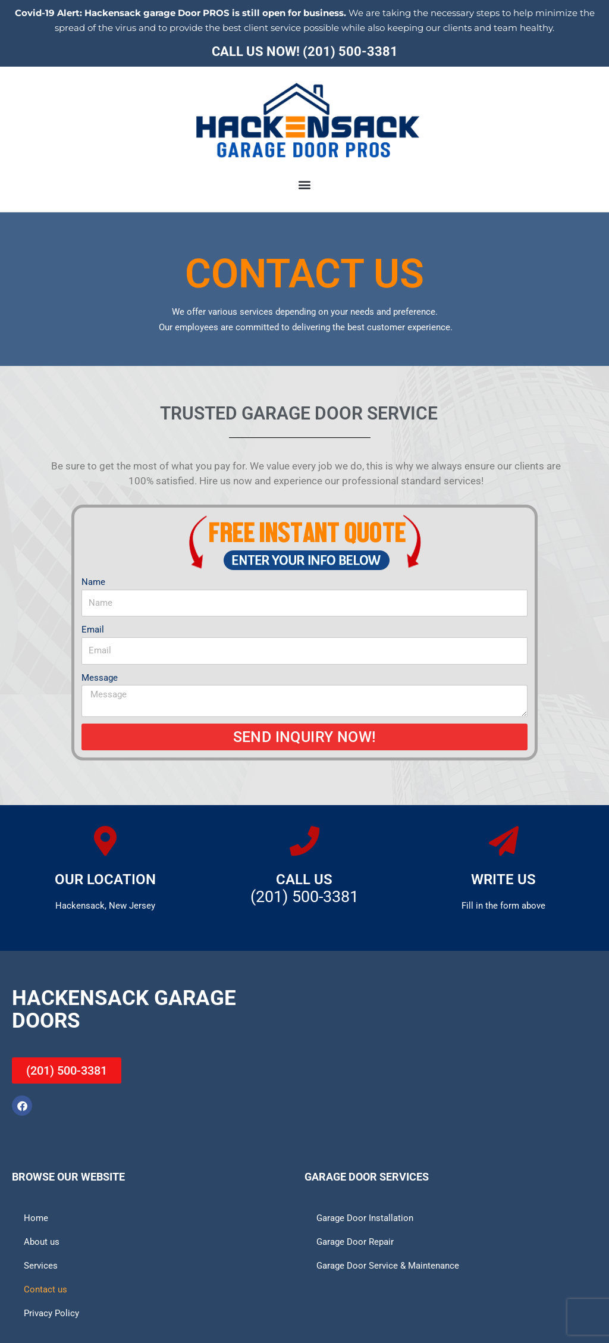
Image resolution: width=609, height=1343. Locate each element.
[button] (305, 184)
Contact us (45, 1289)
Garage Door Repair (355, 1241)
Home (36, 1218)
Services (41, 1265)
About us (41, 1241)
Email (92, 629)
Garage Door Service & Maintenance (387, 1265)
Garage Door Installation (364, 1218)
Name (93, 582)
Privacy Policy (51, 1313)
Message (99, 677)
